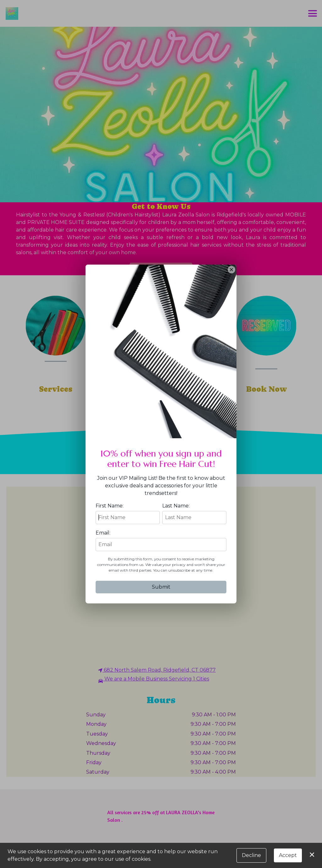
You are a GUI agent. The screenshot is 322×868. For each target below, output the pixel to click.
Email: (103, 533)
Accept (288, 855)
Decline (251, 855)
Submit (161, 587)
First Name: (110, 506)
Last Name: (176, 506)
